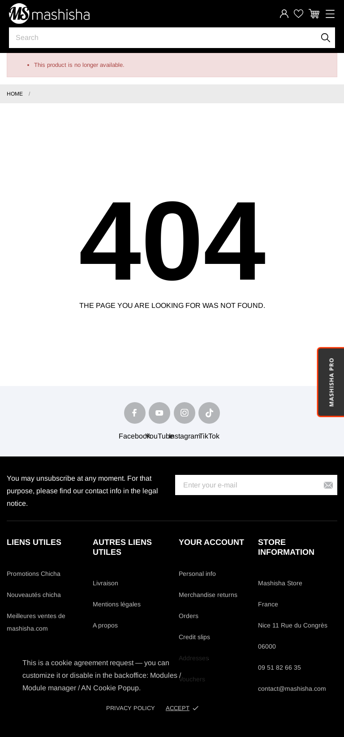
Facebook (134, 436)
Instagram (184, 436)
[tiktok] (209, 413)
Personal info (197, 573)
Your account (211, 542)
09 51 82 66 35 (279, 667)
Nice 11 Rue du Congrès (292, 625)
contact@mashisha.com (292, 688)
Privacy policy (130, 708)
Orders (188, 615)
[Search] (326, 37)
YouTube (159, 436)
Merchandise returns (208, 594)
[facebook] (135, 413)
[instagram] (184, 413)
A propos (105, 625)
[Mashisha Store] (49, 13)
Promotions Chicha (33, 573)
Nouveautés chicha (34, 594)
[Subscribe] (328, 485)
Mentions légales (117, 604)
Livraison (105, 583)
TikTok (209, 436)
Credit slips (194, 636)
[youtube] (159, 413)
